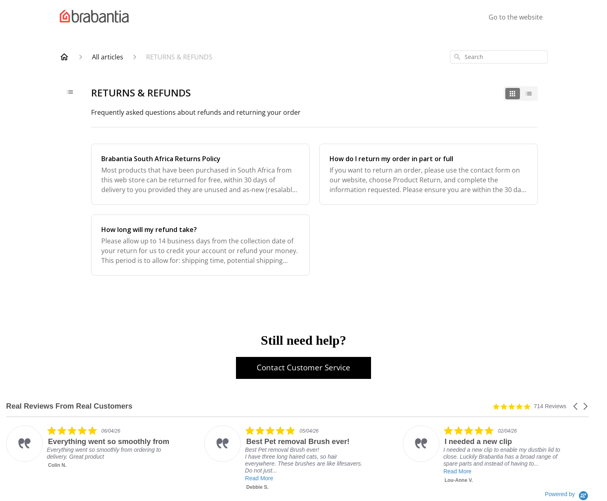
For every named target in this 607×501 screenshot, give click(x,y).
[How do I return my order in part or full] (428, 174)
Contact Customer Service (303, 367)
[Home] (64, 57)
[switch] (521, 93)
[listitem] (88, 447)
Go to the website (516, 17)
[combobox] (499, 56)
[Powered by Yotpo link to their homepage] (567, 494)
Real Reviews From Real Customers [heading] (69, 406)
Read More (259, 478)
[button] (576, 406)
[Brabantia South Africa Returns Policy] (200, 174)
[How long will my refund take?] (200, 245)
